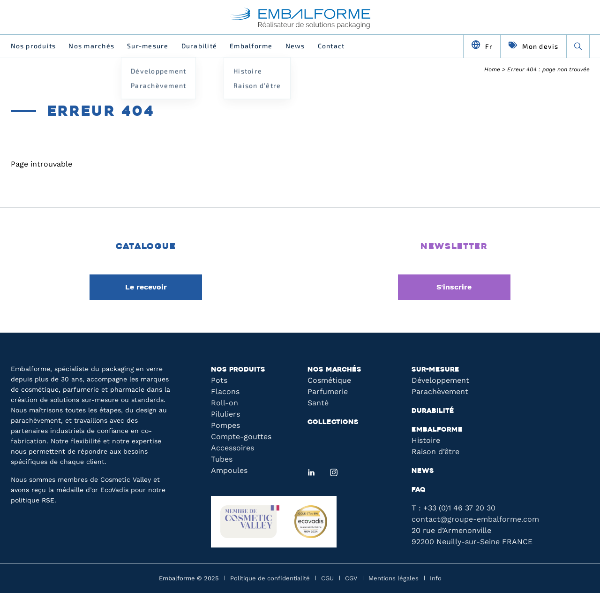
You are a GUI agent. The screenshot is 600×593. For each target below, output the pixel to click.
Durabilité (199, 46)
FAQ (419, 490)
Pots (219, 380)
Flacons (225, 391)
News (295, 46)
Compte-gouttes (241, 436)
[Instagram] (334, 472)
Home (492, 69)
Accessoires (232, 447)
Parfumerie (328, 391)
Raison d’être (435, 451)
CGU (327, 578)
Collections (333, 422)
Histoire (426, 440)
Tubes (221, 459)
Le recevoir (146, 286)
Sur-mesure (147, 46)
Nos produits (33, 46)
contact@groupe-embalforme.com (475, 519)
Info (436, 578)
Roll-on (224, 402)
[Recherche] (578, 46)
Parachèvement (440, 391)
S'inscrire (454, 286)
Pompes (225, 425)
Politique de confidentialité (270, 578)
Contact (331, 46)
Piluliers (225, 414)
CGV (351, 578)
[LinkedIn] (311, 472)
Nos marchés (91, 46)
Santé (318, 402)
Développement (440, 380)
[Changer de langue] (482, 46)
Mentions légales (393, 578)
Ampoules (229, 470)
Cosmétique (329, 380)
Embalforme (251, 46)
